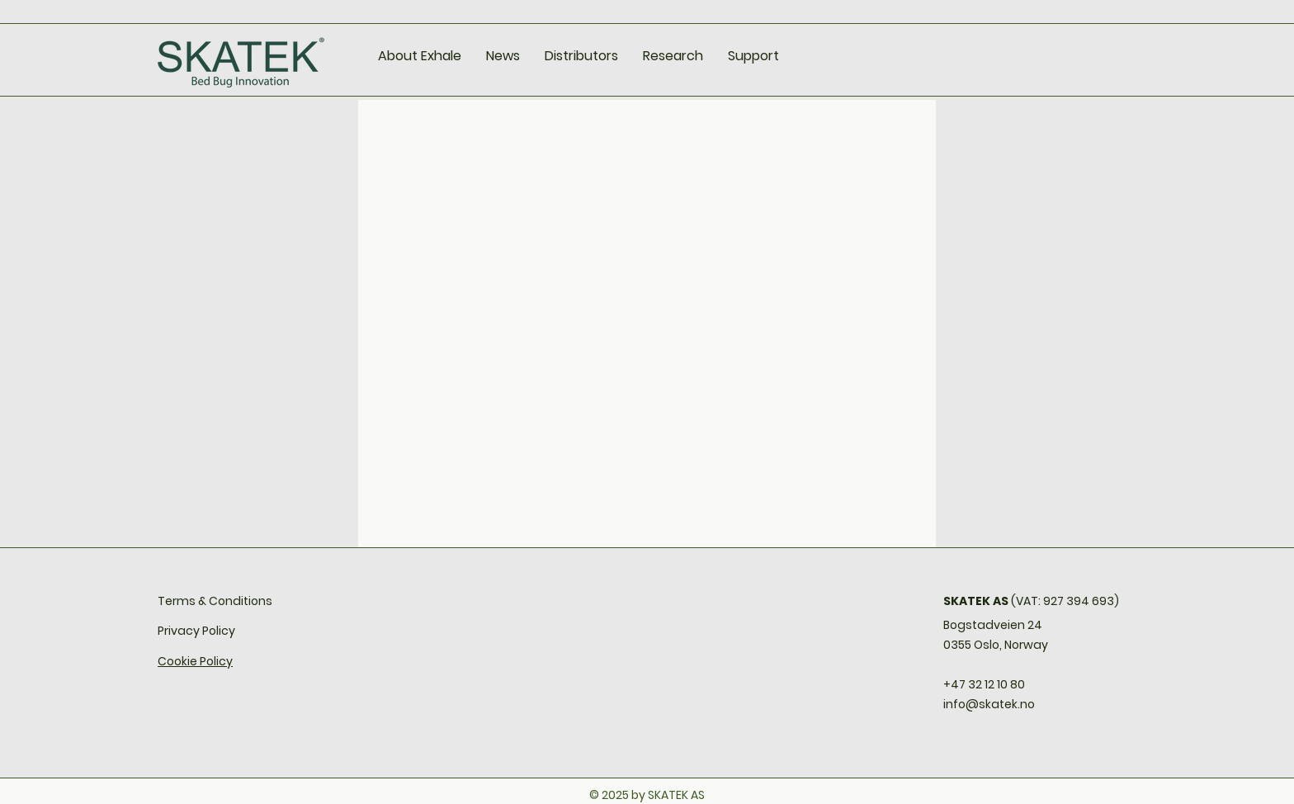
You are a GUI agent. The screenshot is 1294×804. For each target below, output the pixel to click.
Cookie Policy (195, 661)
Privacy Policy (196, 630)
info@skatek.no (989, 704)
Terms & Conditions (215, 601)
